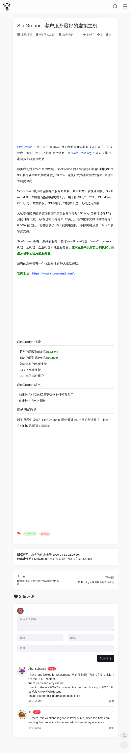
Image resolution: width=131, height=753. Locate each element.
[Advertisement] (65, 309)
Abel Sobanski (37, 668)
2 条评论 (27, 596)
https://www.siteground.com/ (53, 273)
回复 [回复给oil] (111, 727)
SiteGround (24, 147)
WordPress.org (81, 153)
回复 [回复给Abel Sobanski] (111, 701)
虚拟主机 (45, 534)
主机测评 (24, 34)
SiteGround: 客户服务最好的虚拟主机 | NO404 (63, 558)
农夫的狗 (66, 34)
